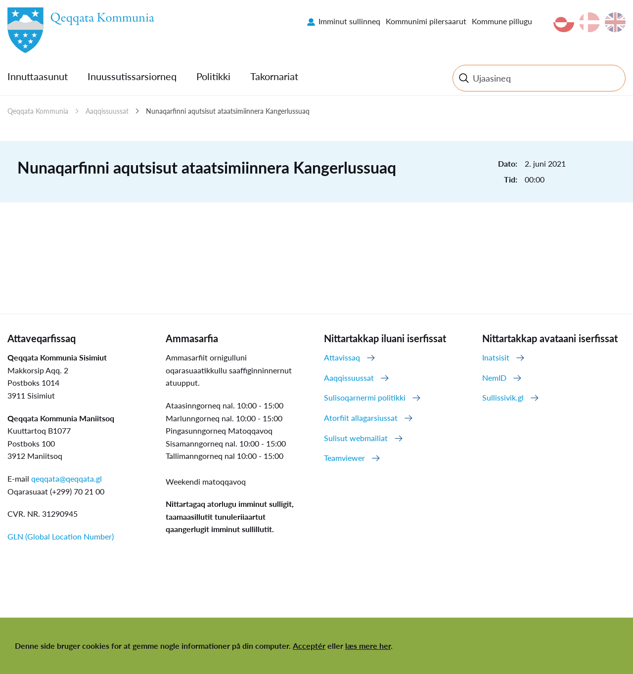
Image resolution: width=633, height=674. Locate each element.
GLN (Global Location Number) (60, 536)
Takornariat (274, 76)
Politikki (213, 76)
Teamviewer (344, 457)
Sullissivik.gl (503, 397)
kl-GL (563, 22)
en (615, 22)
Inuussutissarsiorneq (132, 76)
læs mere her (368, 645)
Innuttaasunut (37, 76)
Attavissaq (342, 357)
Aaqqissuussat (107, 111)
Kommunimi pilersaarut (426, 21)
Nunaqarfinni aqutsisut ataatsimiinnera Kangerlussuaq (228, 111)
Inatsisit (495, 357)
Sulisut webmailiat (356, 438)
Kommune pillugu (502, 21)
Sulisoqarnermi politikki (365, 397)
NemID (494, 377)
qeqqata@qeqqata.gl (66, 478)
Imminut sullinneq (349, 21)
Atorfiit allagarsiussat (361, 417)
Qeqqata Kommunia (37, 111)
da (589, 22)
